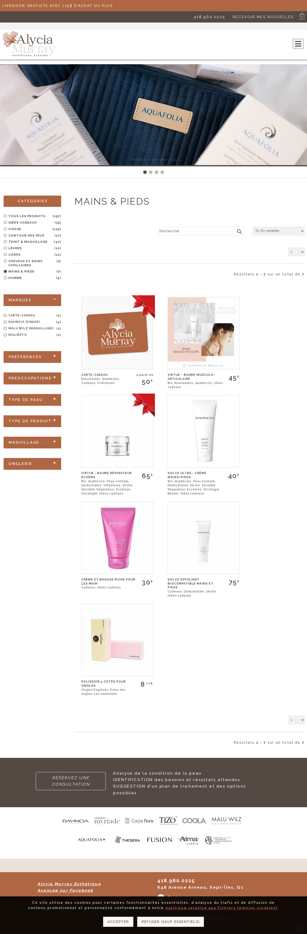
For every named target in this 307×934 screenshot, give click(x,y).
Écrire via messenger (195, 897)
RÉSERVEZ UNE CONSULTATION (71, 781)
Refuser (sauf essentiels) (171, 925)
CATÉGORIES (33, 201)
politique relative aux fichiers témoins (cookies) (221, 911)
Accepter (118, 925)
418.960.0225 (209, 16)
